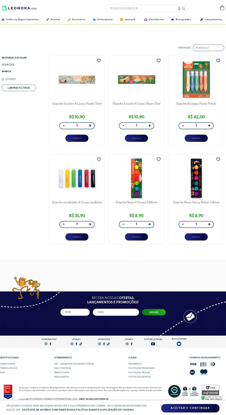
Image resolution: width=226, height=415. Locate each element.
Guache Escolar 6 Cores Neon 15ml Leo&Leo (136, 105)
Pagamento (135, 371)
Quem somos (7, 371)
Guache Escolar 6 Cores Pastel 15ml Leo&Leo (77, 105)
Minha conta (61, 380)
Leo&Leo (10, 79)
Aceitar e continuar (190, 408)
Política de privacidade (141, 376)
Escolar (53, 19)
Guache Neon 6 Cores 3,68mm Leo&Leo (136, 207)
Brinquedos (181, 19)
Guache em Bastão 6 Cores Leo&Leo (76, 207)
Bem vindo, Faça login (198, 8)
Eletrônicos (154, 19)
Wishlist (210, 8)
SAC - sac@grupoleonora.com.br (74, 371)
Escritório (76, 19)
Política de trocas (139, 380)
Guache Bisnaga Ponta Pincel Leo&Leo (196, 105)
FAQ (2, 380)
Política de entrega (139, 384)
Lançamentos (211, 19)
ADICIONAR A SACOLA (77, 140)
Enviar (153, 320)
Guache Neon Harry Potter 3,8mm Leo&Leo (196, 207)
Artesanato (103, 19)
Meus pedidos (61, 384)
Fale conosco (62, 376)
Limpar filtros (19, 88)
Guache (8, 65)
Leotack (127, 19)
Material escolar (14, 58)
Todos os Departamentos (20, 19)
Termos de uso (8, 376)
